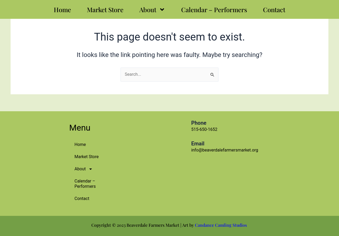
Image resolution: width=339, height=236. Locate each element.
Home (62, 9)
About (152, 9)
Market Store (105, 9)
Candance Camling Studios (221, 225)
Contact (274, 9)
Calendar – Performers (214, 9)
